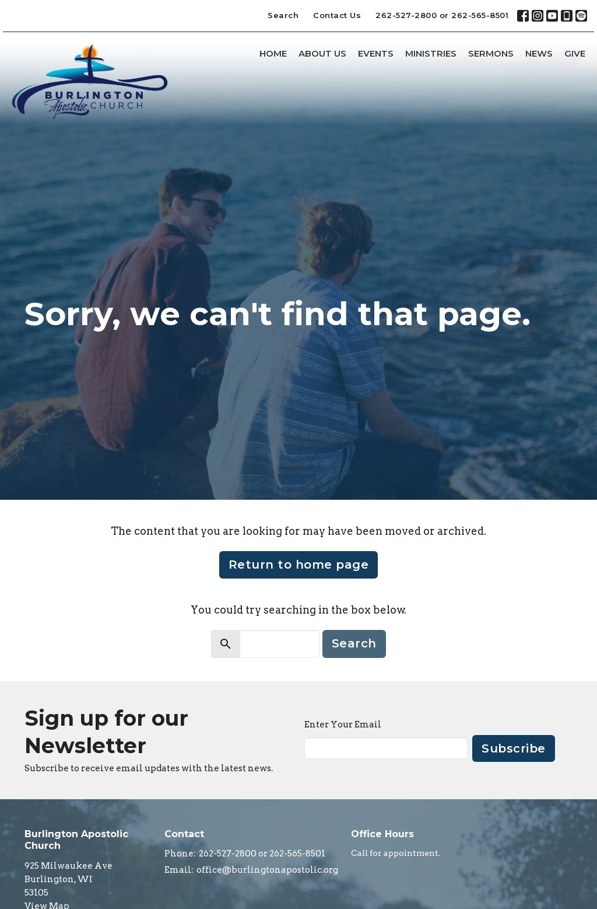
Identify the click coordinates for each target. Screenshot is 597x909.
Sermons (491, 53)
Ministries (430, 53)
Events (376, 53)
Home (273, 53)
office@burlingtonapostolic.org (267, 870)
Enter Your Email (342, 724)
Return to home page (299, 565)
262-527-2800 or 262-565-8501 (441, 15)
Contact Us (337, 15)
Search (283, 15)
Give (574, 53)
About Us (322, 53)
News (539, 53)
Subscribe (514, 748)
